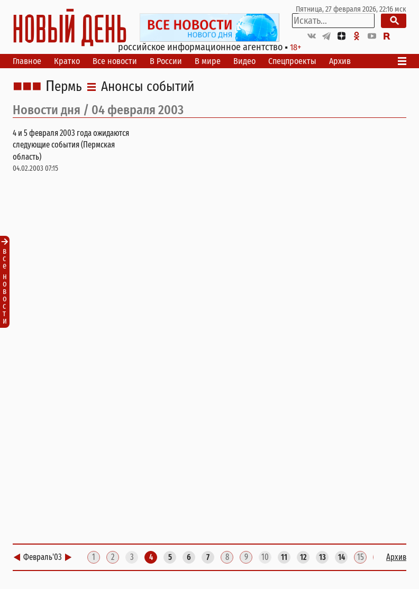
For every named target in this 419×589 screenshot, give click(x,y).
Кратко (67, 61)
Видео (244, 61)
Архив (340, 61)
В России (166, 61)
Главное (27, 61)
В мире (208, 61)
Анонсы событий (147, 87)
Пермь (63, 87)
